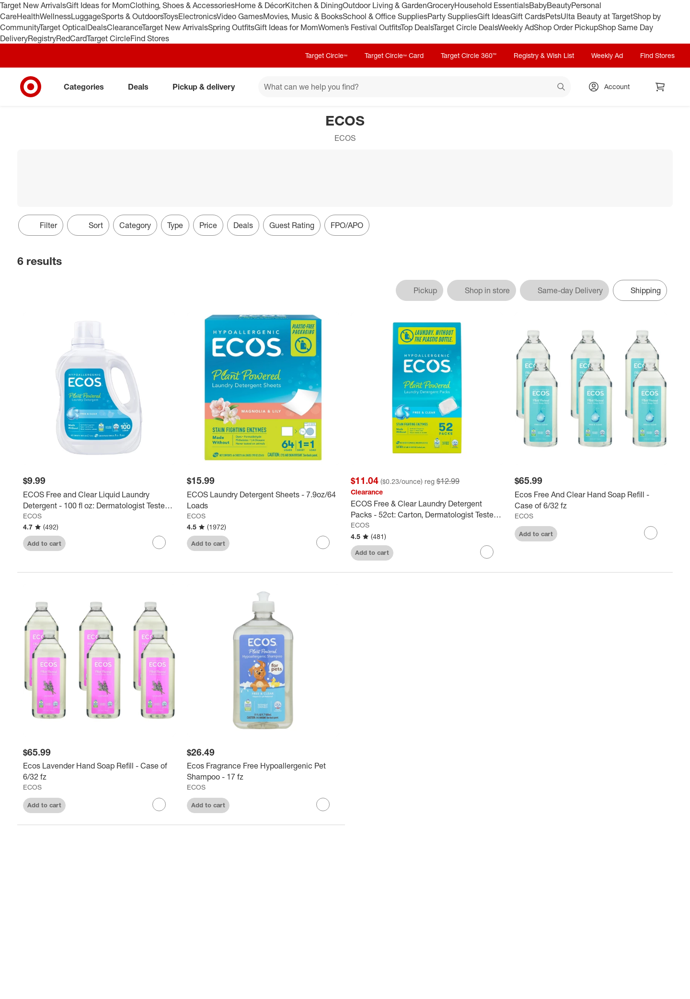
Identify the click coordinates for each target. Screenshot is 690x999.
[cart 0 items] (660, 86)
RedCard (71, 38)
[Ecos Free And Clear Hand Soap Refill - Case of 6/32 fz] (591, 500)
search (561, 87)
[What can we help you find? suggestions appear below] (414, 86)
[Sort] (88, 225)
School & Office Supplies (385, 16)
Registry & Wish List (544, 55)
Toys (170, 16)
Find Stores (149, 38)
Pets (553, 16)
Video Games (240, 16)
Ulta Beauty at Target (597, 16)
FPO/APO (347, 225)
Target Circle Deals (465, 27)
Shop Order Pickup (566, 27)
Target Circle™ (326, 55)
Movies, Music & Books (303, 16)
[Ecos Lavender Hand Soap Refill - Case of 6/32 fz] (99, 771)
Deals (97, 27)
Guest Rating (291, 225)
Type (175, 225)
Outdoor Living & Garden (385, 5)
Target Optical (63, 27)
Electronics (197, 16)
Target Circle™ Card (394, 55)
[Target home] (30, 86)
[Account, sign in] (612, 86)
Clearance (124, 27)
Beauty (559, 5)
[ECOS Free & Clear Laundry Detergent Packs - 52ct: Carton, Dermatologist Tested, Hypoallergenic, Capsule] (427, 509)
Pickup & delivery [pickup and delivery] (207, 87)
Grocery (440, 5)
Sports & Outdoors (132, 16)
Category (135, 225)
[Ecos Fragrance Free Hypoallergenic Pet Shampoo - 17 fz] (263, 771)
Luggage (86, 16)
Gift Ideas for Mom (98, 5)
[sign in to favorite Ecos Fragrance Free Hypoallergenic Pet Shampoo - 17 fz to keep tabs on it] (323, 804)
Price (208, 225)
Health (28, 16)
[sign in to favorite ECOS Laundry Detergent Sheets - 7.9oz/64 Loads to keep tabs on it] (323, 542)
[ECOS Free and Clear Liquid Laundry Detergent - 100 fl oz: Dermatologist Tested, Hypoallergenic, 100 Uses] (99, 500)
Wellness (55, 16)
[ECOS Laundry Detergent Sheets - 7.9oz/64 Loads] (263, 500)
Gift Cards (527, 16)
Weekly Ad (516, 27)
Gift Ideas (493, 16)
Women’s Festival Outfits (359, 27)
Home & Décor (260, 5)
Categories (88, 87)
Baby (538, 5)
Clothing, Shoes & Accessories (182, 5)
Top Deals (417, 27)
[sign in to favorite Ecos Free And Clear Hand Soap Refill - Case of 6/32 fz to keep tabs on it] (650, 533)
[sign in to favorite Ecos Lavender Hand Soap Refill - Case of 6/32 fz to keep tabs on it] (159, 804)
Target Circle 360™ (468, 55)
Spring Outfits (231, 27)
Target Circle (108, 38)
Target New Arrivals (33, 5)
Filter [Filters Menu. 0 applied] (40, 225)
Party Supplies (452, 16)
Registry (42, 38)
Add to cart (44, 543)
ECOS (32, 516)
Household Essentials (491, 5)
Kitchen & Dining (314, 5)
